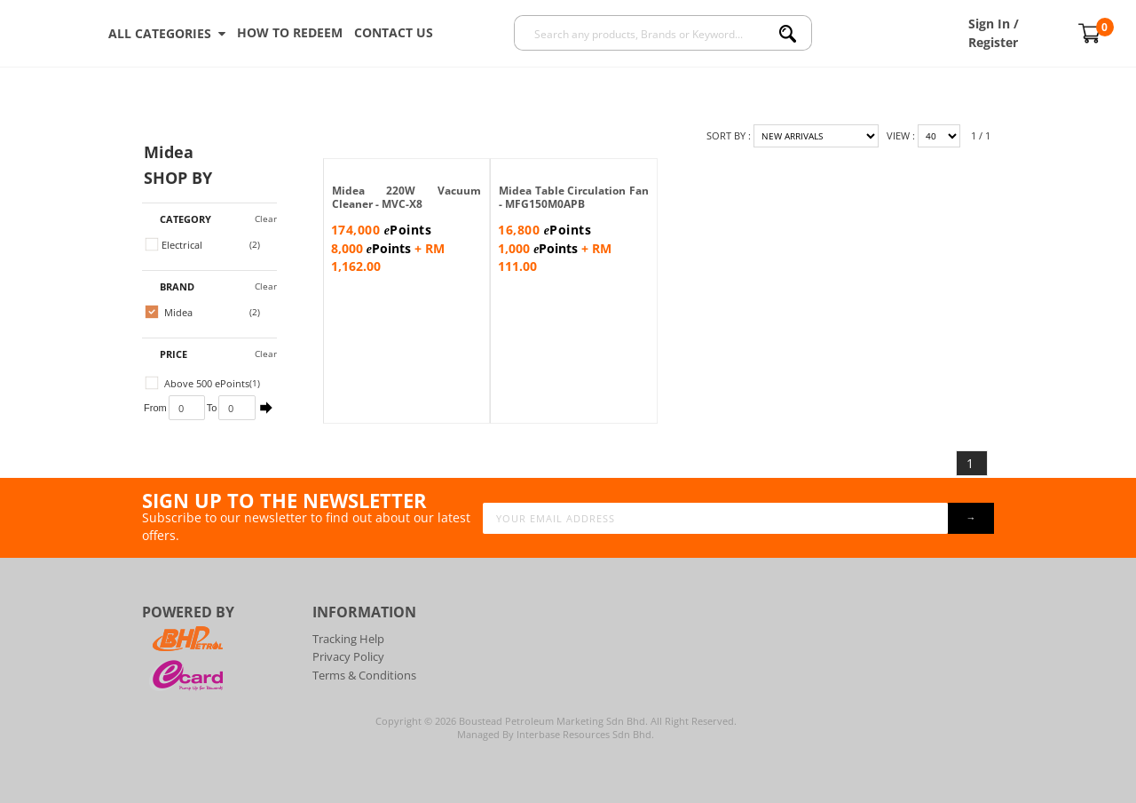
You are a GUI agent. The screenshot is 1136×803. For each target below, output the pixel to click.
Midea (169, 312)
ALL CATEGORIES (166, 34)
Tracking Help (348, 639)
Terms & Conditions (364, 675)
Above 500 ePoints (197, 383)
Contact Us (393, 32)
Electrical (174, 244)
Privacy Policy (348, 656)
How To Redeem (290, 32)
